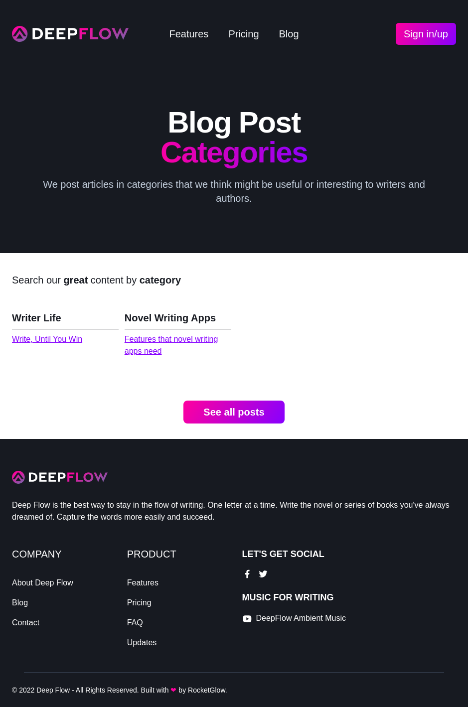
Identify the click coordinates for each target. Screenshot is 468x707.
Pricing (243, 33)
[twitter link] (263, 574)
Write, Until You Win (47, 339)
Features (188, 33)
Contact (25, 622)
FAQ (135, 622)
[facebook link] (247, 574)
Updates (142, 642)
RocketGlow (206, 690)
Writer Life (36, 317)
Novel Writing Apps (170, 317)
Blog (289, 33)
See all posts (233, 412)
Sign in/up (426, 33)
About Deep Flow (42, 582)
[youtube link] (294, 618)
